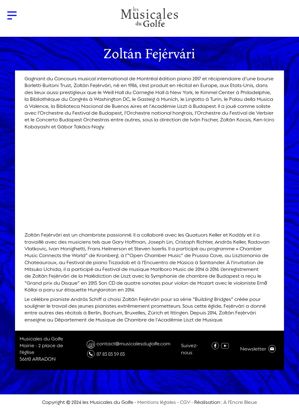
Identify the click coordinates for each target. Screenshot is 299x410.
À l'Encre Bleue (240, 402)
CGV (185, 402)
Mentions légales (156, 402)
